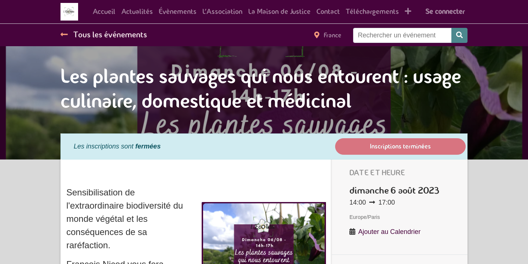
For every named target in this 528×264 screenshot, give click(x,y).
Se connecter (445, 11)
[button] (408, 11)
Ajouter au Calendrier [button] (389, 231)
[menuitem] (104, 11)
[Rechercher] (459, 35)
